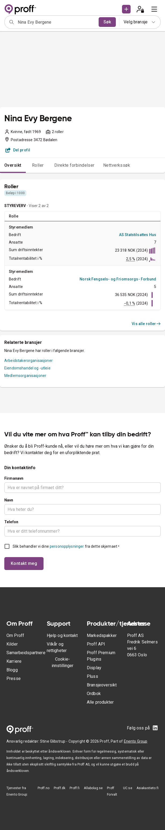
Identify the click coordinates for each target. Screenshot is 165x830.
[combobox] (56, 22)
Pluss (92, 676)
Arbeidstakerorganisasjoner (28, 360)
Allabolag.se (93, 788)
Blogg (12, 669)
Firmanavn (13, 478)
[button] (126, 9)
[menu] (154, 9)
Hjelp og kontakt (62, 635)
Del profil (17, 150)
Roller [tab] (38, 165)
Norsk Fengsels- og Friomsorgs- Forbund (118, 279)
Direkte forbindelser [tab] (74, 165)
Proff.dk (59, 788)
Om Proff (15, 635)
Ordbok (94, 693)
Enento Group (136, 741)
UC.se (127, 788)
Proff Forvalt (112, 791)
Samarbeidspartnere (25, 652)
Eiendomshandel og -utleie (27, 368)
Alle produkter (100, 702)
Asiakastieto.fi (148, 788)
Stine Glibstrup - (54, 741)
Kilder (12, 644)
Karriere (13, 661)
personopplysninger (67, 546)
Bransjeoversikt (102, 684)
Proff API (96, 644)
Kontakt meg (24, 563)
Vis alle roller (146, 324)
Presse (13, 678)
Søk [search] (107, 21)
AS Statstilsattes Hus (137, 235)
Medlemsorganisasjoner (25, 375)
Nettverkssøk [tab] (116, 165)
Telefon (11, 522)
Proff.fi (75, 788)
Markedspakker (102, 635)
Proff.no (43, 788)
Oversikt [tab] (12, 165)
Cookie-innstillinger (62, 662)
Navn (8, 500)
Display (94, 667)
